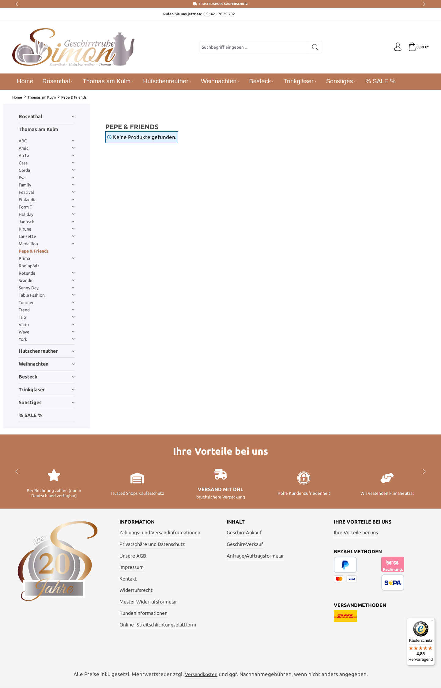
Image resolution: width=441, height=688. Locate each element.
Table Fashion (46, 295)
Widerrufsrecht (136, 590)
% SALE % (31, 415)
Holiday (46, 214)
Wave (46, 331)
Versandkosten (201, 674)
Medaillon (46, 243)
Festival (46, 192)
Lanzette (46, 236)
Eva (46, 177)
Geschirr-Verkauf (245, 544)
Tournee (46, 302)
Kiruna (46, 229)
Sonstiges (46, 402)
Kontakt (128, 578)
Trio (46, 317)
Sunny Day (46, 287)
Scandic (46, 280)
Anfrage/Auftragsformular (255, 555)
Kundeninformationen (143, 613)
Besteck (46, 376)
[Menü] (431, 621)
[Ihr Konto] (396, 47)
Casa (46, 162)
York (46, 339)
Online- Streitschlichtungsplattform (157, 624)
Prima (46, 258)
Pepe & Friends (34, 251)
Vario (46, 324)
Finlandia (46, 199)
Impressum (131, 567)
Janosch (46, 221)
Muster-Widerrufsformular (148, 601)
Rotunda (46, 273)
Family (46, 184)
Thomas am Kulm (38, 129)
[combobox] (253, 47)
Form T (46, 207)
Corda (46, 170)
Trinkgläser (46, 389)
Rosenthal (46, 116)
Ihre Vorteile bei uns (356, 532)
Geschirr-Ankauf (244, 532)
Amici (46, 148)
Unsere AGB (132, 555)
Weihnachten (46, 364)
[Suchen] (315, 47)
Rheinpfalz (29, 265)
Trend (46, 309)
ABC (46, 140)
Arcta (46, 155)
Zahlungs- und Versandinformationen (159, 532)
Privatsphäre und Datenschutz (152, 544)
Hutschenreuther (46, 351)
